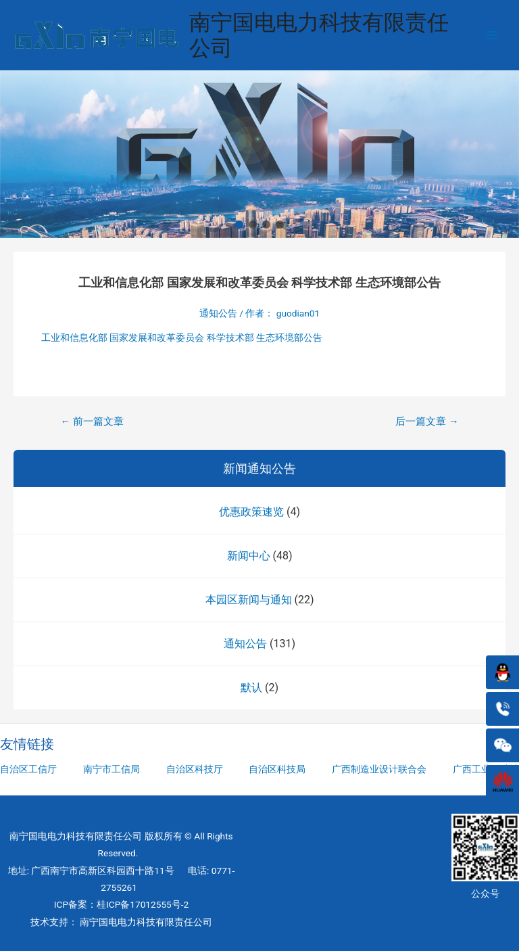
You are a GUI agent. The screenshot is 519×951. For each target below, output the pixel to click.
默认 (251, 687)
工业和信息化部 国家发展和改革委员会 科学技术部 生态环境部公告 (181, 337)
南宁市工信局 (111, 769)
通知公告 (245, 643)
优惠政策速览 (251, 511)
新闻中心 (248, 555)
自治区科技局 (277, 769)
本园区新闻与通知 (248, 599)
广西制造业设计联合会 (379, 769)
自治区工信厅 (28, 769)
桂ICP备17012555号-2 (143, 904)
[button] (239, 225)
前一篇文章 (91, 421)
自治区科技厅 (194, 769)
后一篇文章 (426, 421)
